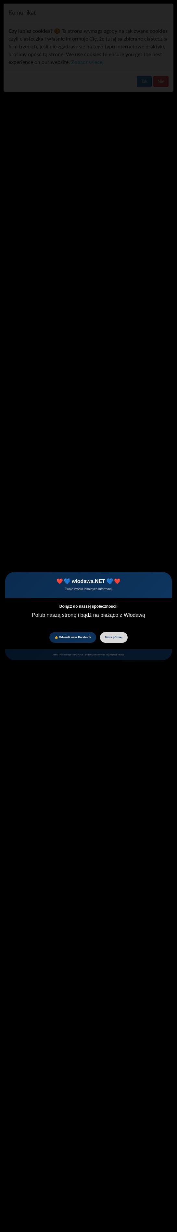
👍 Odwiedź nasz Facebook (73, 637)
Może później (113, 637)
